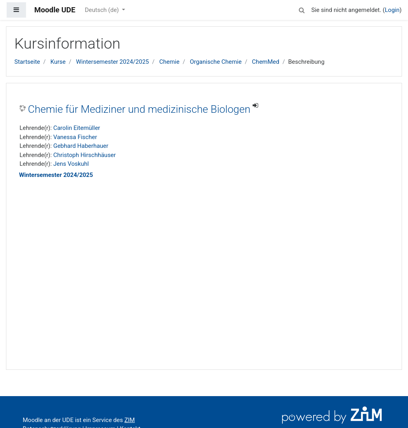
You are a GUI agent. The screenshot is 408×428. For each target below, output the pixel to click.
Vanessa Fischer (75, 137)
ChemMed (265, 61)
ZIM (129, 420)
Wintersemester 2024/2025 (112, 61)
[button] (301, 9)
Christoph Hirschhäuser (84, 155)
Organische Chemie (215, 61)
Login (392, 10)
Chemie (169, 61)
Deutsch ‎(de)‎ (102, 10)
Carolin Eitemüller (76, 128)
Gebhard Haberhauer (80, 145)
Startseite (27, 61)
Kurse (57, 61)
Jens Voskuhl (71, 163)
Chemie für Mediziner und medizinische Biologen (139, 109)
